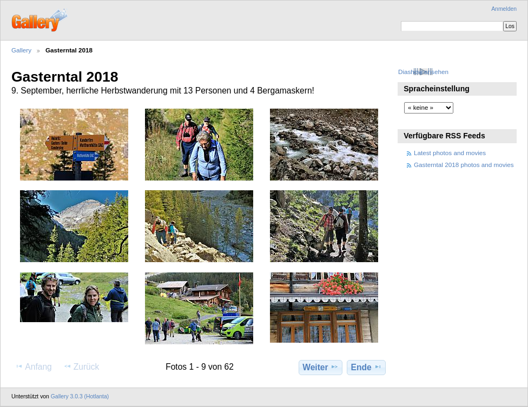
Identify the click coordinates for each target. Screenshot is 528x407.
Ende (366, 367)
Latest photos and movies (450, 152)
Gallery (21, 50)
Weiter (320, 367)
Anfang (33, 366)
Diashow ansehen (423, 71)
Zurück (81, 366)
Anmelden (504, 9)
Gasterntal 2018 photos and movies (464, 164)
